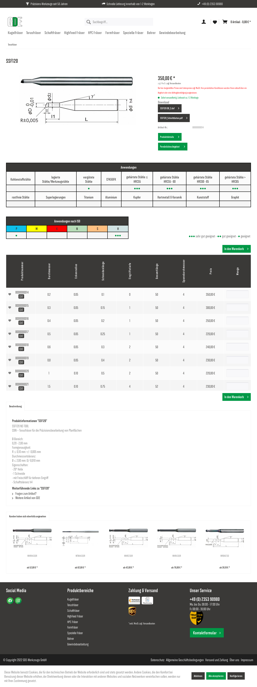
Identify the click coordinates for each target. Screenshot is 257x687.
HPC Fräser (72, 622)
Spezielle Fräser (75, 633)
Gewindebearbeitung (77, 644)
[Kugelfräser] (15, 32)
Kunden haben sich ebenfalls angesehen (27, 516)
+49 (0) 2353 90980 (212, 4)
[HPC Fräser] (95, 32)
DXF (21, 296)
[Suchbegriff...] (119, 22)
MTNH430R (80, 555)
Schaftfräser (73, 610)
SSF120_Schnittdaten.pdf (173, 117)
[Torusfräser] (34, 32)
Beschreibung (15, 406)
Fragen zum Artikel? (24, 493)
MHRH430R (32, 555)
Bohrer (70, 638)
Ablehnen (198, 675)
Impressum (247, 660)
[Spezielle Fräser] (133, 32)
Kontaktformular (207, 632)
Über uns (234, 660)
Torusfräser (72, 605)
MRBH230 (224, 555)
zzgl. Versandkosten (173, 83)
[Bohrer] (151, 32)
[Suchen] (89, 22)
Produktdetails (169, 136)
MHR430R (176, 555)
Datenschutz (157, 660)
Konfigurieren (236, 675)
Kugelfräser (73, 599)
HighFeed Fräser (75, 616)
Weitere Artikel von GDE (26, 498)
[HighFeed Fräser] (74, 32)
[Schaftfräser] (52, 32)
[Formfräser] (113, 32)
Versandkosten (149, 623)
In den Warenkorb (236, 248)
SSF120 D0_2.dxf (169, 107)
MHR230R (128, 555)
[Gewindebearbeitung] (172, 32)
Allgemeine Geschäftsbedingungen (185, 660)
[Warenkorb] (236, 22)
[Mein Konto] (204, 22)
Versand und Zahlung (216, 660)
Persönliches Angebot (172, 145)
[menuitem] (119, 22)
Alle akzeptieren (216, 675)
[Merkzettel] (215, 21)
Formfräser (72, 627)
